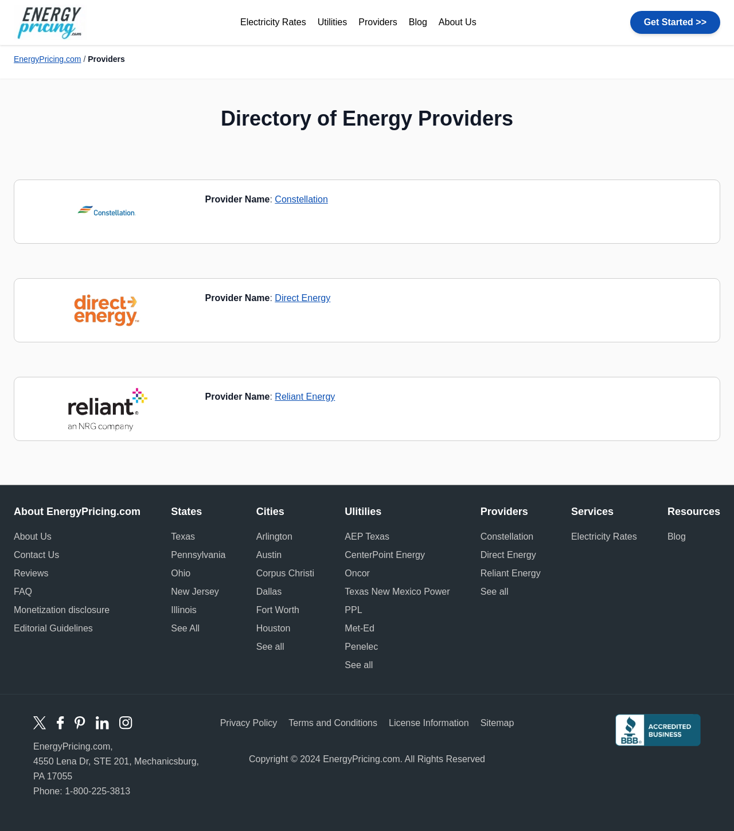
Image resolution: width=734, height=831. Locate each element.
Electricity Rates (273, 22)
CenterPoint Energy (385, 555)
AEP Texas (367, 536)
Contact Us (36, 555)
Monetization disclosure (62, 610)
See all (270, 646)
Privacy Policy (249, 723)
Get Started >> (675, 22)
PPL (353, 610)
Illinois (183, 610)
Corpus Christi (285, 573)
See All (185, 628)
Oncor (357, 573)
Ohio (180, 573)
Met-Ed (359, 628)
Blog (418, 22)
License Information (429, 723)
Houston (273, 628)
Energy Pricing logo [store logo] (50, 22)
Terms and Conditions (332, 723)
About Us (458, 22)
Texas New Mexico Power (397, 591)
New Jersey (195, 591)
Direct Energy (302, 298)
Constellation (301, 199)
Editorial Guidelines (53, 628)
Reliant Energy (305, 396)
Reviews (31, 573)
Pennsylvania (198, 555)
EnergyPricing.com (47, 59)
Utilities (333, 22)
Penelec (361, 646)
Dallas (269, 591)
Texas (183, 536)
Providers (377, 22)
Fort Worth (277, 610)
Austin (269, 555)
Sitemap (497, 723)
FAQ (23, 591)
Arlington (274, 536)
